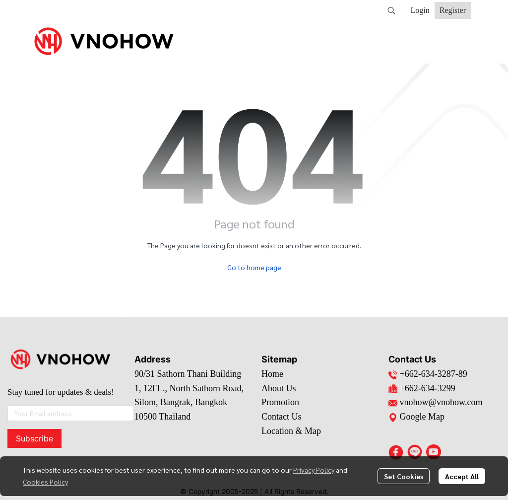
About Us (278, 388)
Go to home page (254, 267)
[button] (391, 10)
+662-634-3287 (427, 374)
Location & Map (291, 431)
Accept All (462, 476)
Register (453, 10)
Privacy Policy (313, 469)
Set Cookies (403, 476)
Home (272, 374)
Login (419, 10)
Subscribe (34, 438)
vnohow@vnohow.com (441, 402)
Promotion (280, 402)
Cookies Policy (45, 481)
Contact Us (281, 417)
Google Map (416, 417)
